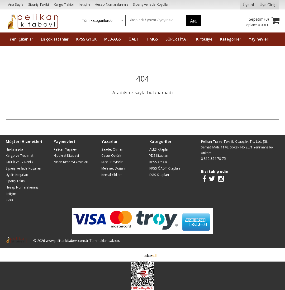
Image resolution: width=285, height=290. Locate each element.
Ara (193, 21)
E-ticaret (135, 255)
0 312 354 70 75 (213, 158)
